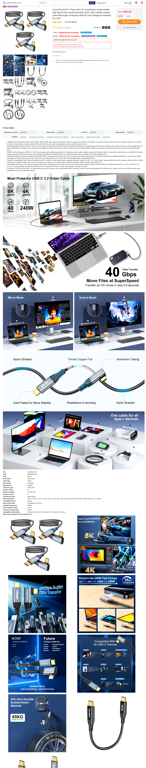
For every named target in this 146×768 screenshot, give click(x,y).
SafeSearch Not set (101, 2)
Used (80, 36)
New (73, 33)
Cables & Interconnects (93, 137)
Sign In (126, 3)
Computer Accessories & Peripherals (58, 137)
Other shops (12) (59, 51)
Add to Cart (129, 22)
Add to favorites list (129, 27)
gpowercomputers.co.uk (14, 3)
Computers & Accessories (36, 137)
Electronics (23, 137)
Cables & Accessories (77, 137)
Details (79, 45)
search (92, 3)
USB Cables (106, 137)
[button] (142, 2)
